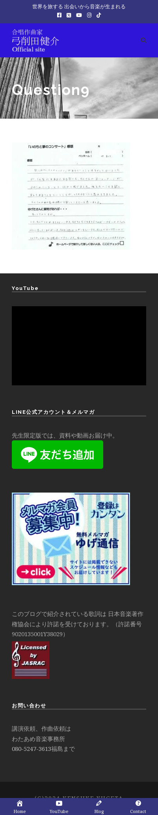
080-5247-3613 (31, 748)
